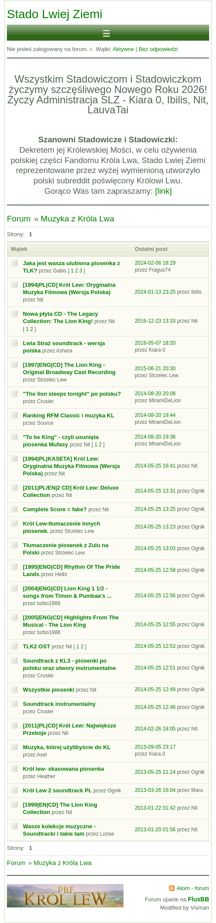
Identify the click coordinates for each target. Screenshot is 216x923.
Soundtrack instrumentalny (59, 704)
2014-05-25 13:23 (155, 527)
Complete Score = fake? (55, 509)
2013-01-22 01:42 (155, 808)
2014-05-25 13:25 (155, 509)
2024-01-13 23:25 (155, 292)
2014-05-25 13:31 (155, 491)
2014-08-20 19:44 (155, 415)
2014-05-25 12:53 (155, 646)
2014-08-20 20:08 (155, 394)
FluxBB (198, 899)
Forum (19, 218)
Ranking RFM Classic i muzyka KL (68, 415)
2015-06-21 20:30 (155, 368)
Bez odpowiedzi (158, 49)
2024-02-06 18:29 (155, 263)
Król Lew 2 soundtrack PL (57, 790)
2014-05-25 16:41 (155, 466)
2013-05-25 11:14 (155, 772)
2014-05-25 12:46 (155, 707)
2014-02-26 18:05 (155, 729)
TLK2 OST (36, 646)
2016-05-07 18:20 (155, 343)
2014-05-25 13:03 (155, 548)
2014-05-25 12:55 (155, 625)
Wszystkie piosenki (48, 689)
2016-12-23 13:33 (155, 321)
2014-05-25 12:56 (155, 596)
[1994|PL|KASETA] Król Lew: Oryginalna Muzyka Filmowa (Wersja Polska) (71, 466)
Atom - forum (193, 888)
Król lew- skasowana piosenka (63, 769)
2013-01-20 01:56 (155, 830)
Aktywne (123, 49)
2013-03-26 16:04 (155, 790)
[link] (163, 190)
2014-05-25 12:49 (155, 689)
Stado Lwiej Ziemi (54, 14)
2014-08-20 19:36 (155, 437)
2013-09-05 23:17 (155, 747)
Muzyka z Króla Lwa (77, 218)
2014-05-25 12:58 (155, 570)
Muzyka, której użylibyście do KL (67, 747)
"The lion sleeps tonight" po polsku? (72, 394)
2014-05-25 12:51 (155, 668)
